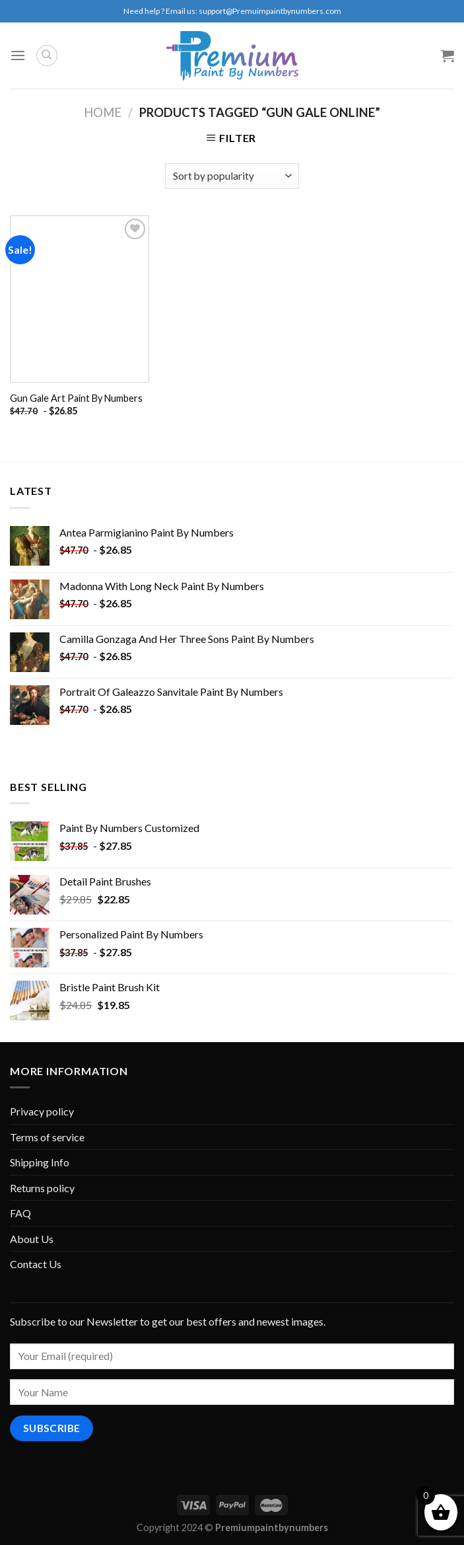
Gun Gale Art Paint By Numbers (76, 398)
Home (102, 112)
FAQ (20, 1213)
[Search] (46, 55)
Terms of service (47, 1137)
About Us (31, 1238)
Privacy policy (42, 1111)
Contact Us (35, 1264)
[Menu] (18, 55)
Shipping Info (39, 1162)
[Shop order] (232, 176)
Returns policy (42, 1188)
